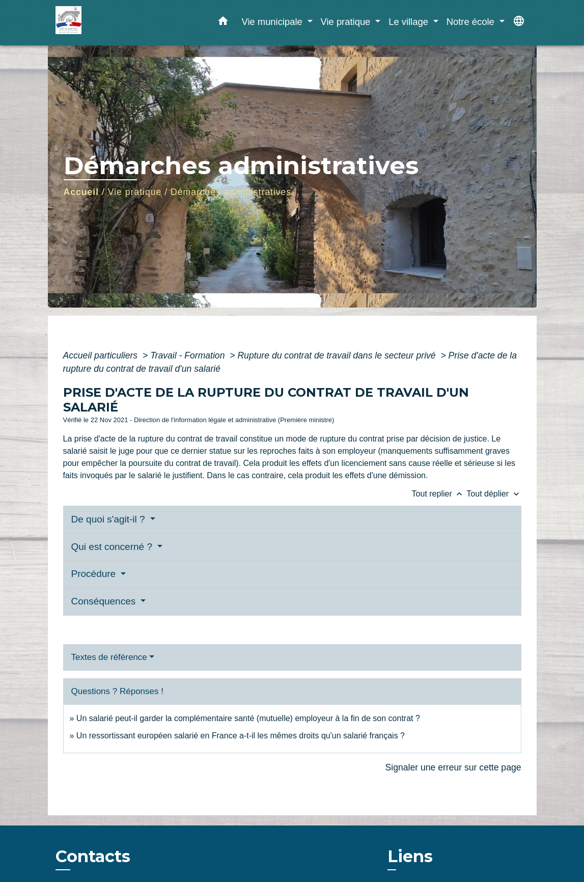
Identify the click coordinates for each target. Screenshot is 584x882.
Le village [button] (409, 21)
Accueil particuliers (102, 355)
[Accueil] (119, 23)
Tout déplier (493, 493)
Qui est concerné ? (113, 546)
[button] (223, 23)
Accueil (81, 192)
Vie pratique (135, 192)
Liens (410, 856)
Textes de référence (109, 657)
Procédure (95, 573)
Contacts (92, 856)
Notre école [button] (472, 21)
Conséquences (104, 601)
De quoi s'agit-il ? (109, 519)
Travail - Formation (188, 355)
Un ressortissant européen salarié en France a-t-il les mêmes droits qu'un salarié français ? (240, 735)
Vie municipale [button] (272, 21)
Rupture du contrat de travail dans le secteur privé (337, 355)
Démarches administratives (231, 192)
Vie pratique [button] (347, 21)
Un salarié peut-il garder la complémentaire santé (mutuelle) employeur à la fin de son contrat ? (248, 718)
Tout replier (439, 493)
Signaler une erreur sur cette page (453, 767)
